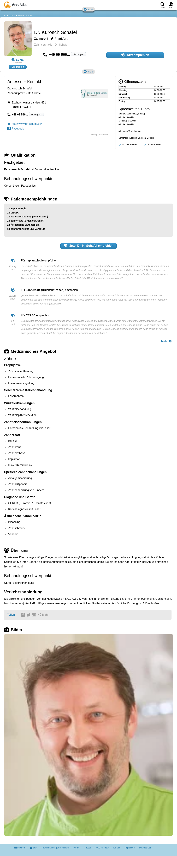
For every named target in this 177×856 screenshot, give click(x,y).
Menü (88, 9)
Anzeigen (79, 54)
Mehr (166, 341)
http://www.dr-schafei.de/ (24, 123)
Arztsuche (8, 15)
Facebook (15, 128)
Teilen (11, 614)
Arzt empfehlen (135, 55)
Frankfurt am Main (24, 15)
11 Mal (17, 59)
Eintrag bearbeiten (99, 134)
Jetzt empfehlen (89, 245)
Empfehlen (18, 66)
